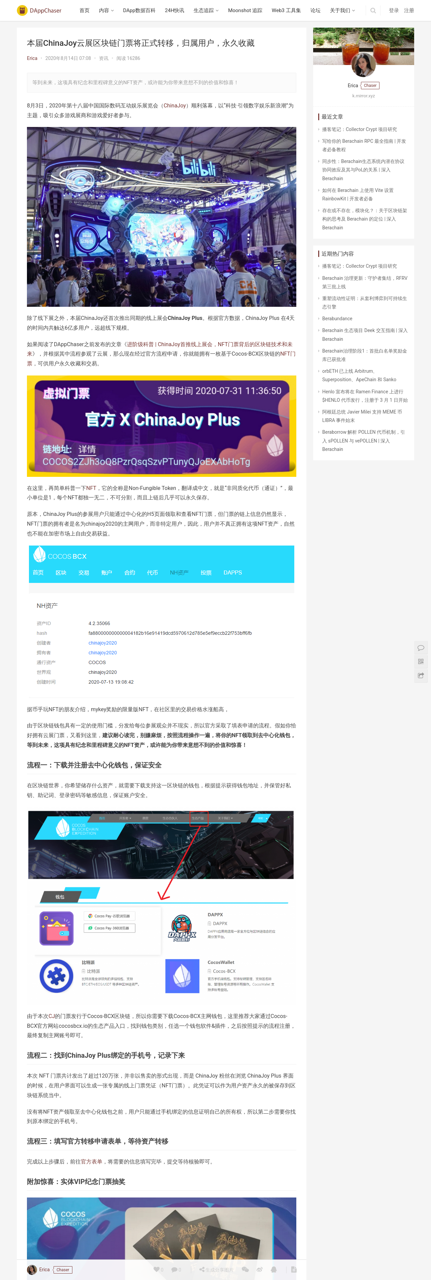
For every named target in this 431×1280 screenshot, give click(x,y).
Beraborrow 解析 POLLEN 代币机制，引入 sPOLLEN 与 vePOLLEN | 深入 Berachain (363, 440)
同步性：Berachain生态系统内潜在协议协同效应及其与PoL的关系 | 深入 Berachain (363, 170)
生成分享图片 (216, 1270)
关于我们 (340, 10)
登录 (394, 10)
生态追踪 (204, 10)
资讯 (103, 58)
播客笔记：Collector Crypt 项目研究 (359, 129)
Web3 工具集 (286, 10)
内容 (104, 10)
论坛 (315, 10)
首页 (84, 10)
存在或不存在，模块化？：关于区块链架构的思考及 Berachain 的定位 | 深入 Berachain (364, 219)
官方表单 (91, 1161)
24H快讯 (175, 10)
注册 (409, 10)
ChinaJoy (175, 105)
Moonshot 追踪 (245, 10)
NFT (91, 488)
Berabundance (337, 318)
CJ (51, 1016)
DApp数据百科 (139, 10)
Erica (32, 58)
